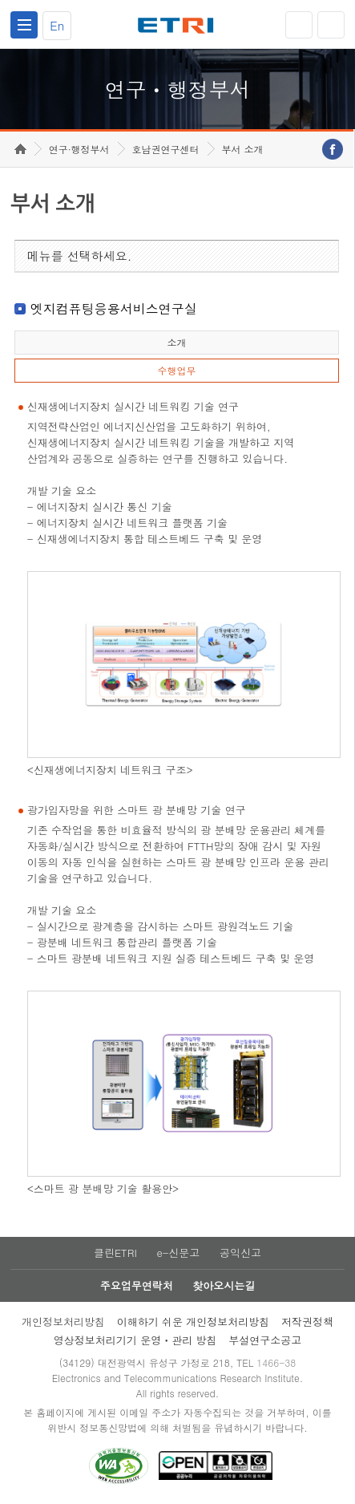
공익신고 (240, 1252)
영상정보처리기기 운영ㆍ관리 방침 (135, 1340)
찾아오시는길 (223, 1285)
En (57, 25)
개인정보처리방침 (63, 1321)
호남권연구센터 (166, 149)
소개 (176, 342)
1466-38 (276, 1362)
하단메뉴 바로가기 (0, 0)
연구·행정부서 (79, 149)
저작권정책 (307, 1321)
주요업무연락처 (136, 1285)
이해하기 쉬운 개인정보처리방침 (193, 1321)
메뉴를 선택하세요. (79, 255)
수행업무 (176, 370)
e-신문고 (178, 1252)
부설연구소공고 (264, 1340)
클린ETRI (115, 1252)
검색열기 (331, 25)
